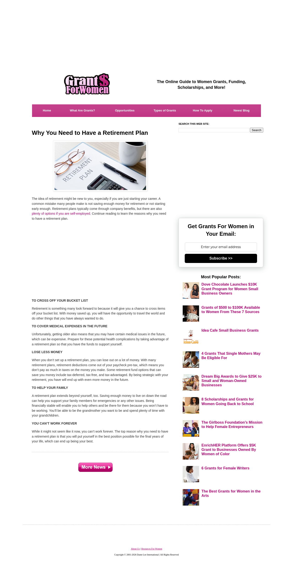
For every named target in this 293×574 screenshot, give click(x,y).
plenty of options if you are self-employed (61, 213)
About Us (135, 548)
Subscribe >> (221, 258)
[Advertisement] (146, 32)
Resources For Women (151, 548)
